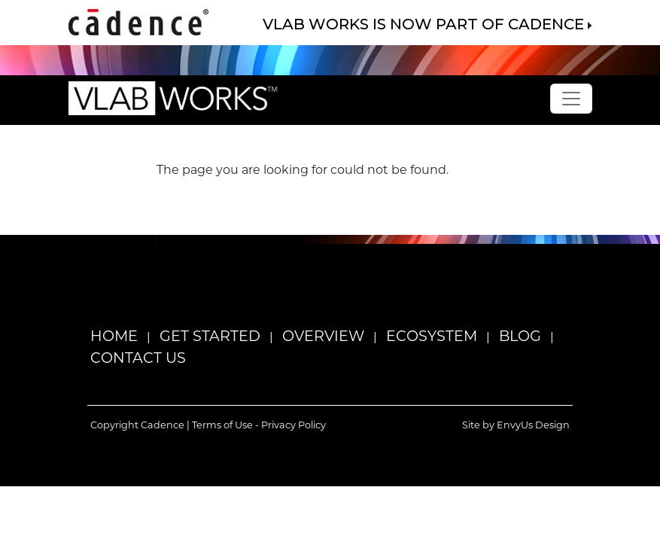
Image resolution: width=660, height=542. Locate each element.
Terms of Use (222, 425)
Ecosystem (431, 335)
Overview (323, 335)
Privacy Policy (293, 425)
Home (114, 335)
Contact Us (138, 357)
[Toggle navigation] (571, 99)
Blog (520, 335)
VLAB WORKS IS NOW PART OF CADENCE (427, 24)
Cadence (162, 425)
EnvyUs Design (533, 425)
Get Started (210, 335)
